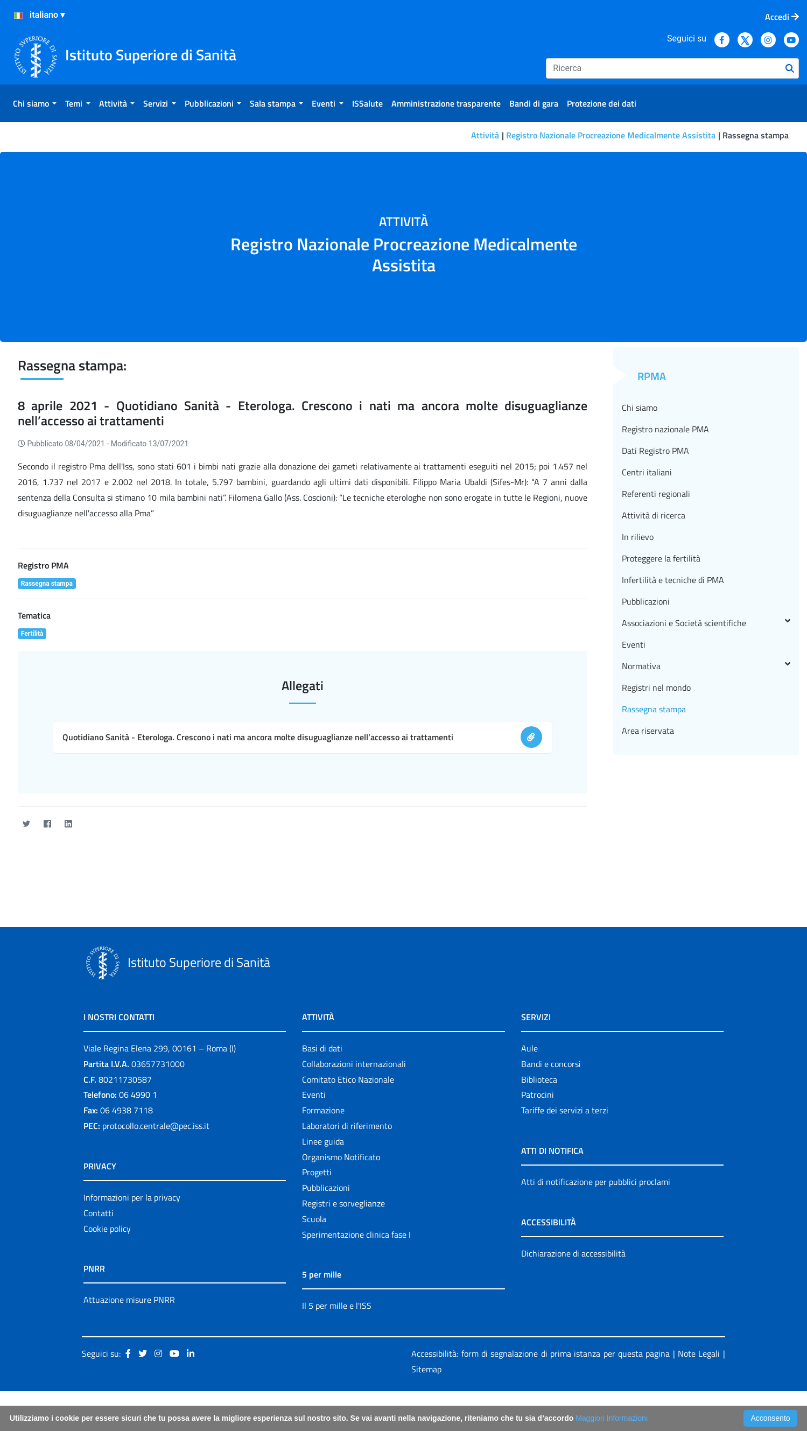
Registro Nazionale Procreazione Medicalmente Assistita (610, 135)
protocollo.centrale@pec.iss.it (155, 1125)
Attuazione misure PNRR (129, 1299)
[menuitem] (35, 103)
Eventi (633, 644)
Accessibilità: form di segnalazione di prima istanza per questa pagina (540, 1353)
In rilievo (638, 536)
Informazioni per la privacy (131, 1197)
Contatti (98, 1212)
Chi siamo (639, 407)
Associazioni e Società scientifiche (706, 622)
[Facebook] (47, 824)
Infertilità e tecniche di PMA (673, 579)
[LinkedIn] (68, 824)
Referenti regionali (656, 493)
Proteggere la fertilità (661, 558)
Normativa (706, 666)
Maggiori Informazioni (612, 1418)
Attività (485, 135)
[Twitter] (26, 824)
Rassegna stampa (654, 709)
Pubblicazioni (646, 601)
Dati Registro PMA (655, 450)
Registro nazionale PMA (665, 429)
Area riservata (648, 730)
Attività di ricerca (653, 515)
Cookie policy (107, 1228)
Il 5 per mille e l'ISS (336, 1305)
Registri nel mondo (656, 687)
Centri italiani (647, 472)
